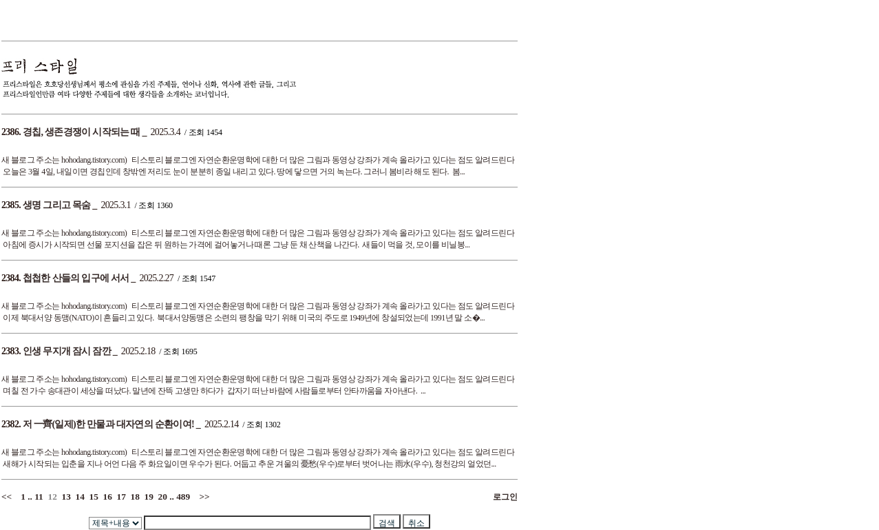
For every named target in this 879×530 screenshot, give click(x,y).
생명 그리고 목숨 (57, 205)
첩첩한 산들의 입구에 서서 (76, 278)
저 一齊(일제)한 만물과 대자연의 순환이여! (108, 424)
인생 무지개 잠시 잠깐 (67, 351)
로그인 (503, 497)
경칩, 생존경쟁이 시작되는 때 (81, 132)
